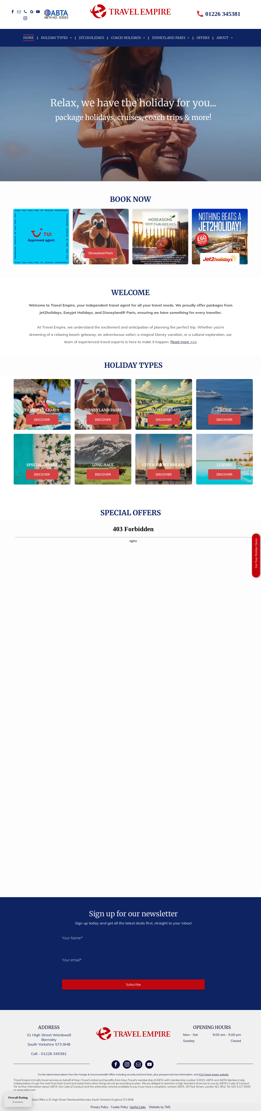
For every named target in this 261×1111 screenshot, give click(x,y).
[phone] (25, 12)
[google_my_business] (31, 12)
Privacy (95, 1107)
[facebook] (12, 12)
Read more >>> (183, 342)
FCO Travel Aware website (214, 1074)
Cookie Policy (119, 1107)
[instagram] (25, 19)
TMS (167, 1107)
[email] (19, 12)
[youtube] (38, 12)
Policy (104, 1107)
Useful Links (138, 1107)
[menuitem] (29, 38)
